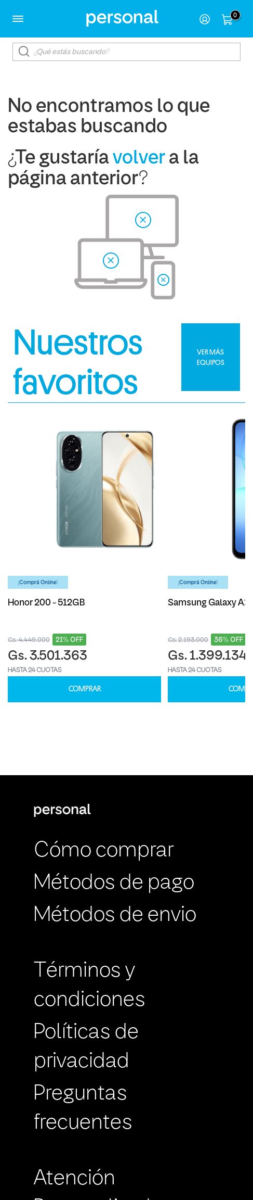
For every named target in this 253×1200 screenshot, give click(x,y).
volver (139, 158)
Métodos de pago (114, 883)
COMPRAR (85, 689)
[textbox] (126, 52)
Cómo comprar (104, 851)
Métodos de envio (115, 915)
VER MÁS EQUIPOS (210, 357)
